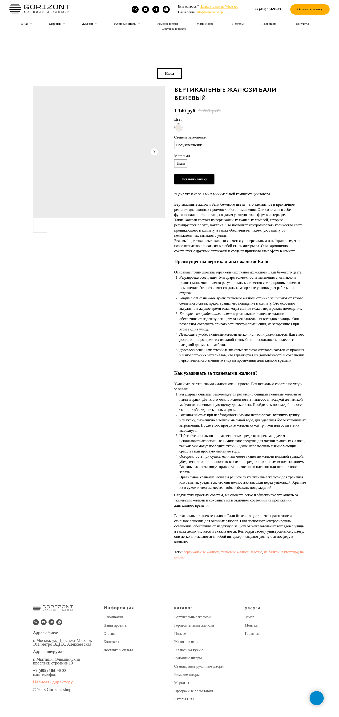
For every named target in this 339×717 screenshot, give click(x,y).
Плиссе (180, 633)
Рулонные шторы (125, 23)
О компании (113, 617)
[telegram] (155, 9)
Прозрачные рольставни (193, 691)
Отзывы (110, 633)
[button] (310, 9)
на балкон (272, 552)
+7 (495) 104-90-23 (49, 670)
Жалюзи (88, 23)
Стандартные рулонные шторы (199, 666)
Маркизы (55, 23)
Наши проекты (115, 625)
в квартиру (289, 552)
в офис (256, 552)
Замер (249, 617)
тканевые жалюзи (235, 552)
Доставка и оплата (174, 28)
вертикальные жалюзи (201, 552)
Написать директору (53, 682)
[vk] (135, 9)
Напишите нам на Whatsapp (219, 6)
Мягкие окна (205, 23)
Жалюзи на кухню (188, 650)
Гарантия (252, 633)
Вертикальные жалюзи (192, 617)
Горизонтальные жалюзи (194, 625)
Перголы (238, 23)
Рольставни (269, 23)
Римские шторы (167, 23)
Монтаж (251, 625)
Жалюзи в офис (186, 642)
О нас (25, 23)
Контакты (302, 23)
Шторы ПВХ (184, 699)
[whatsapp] (166, 9)
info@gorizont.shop (209, 12)
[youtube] (145, 9)
